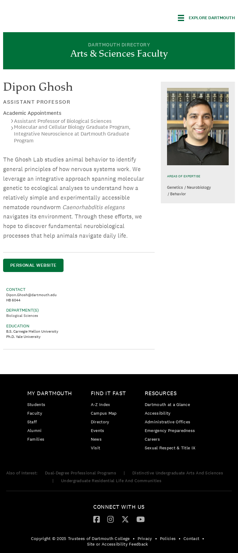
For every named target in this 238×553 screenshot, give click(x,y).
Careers (152, 439)
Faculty (34, 413)
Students (36, 404)
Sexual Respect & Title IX (170, 448)
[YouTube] (140, 519)
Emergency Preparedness (170, 430)
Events (97, 430)
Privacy (145, 538)
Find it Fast (108, 393)
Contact (191, 538)
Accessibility (158, 413)
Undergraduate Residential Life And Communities (111, 480)
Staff (32, 422)
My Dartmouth (49, 393)
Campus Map (104, 413)
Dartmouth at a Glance (167, 404)
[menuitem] (51, 417)
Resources (161, 393)
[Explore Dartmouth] (206, 18)
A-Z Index (100, 404)
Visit (95, 448)
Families (35, 439)
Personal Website (33, 265)
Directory (100, 422)
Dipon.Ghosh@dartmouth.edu (31, 294)
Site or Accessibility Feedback (117, 544)
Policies (168, 538)
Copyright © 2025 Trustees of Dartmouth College (80, 538)
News (96, 439)
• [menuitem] (133, 538)
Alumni (34, 430)
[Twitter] (125, 519)
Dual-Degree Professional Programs (80, 473)
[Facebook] (96, 519)
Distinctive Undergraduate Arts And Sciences (177, 473)
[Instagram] (110, 519)
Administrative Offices (168, 422)
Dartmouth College (52, 17)
